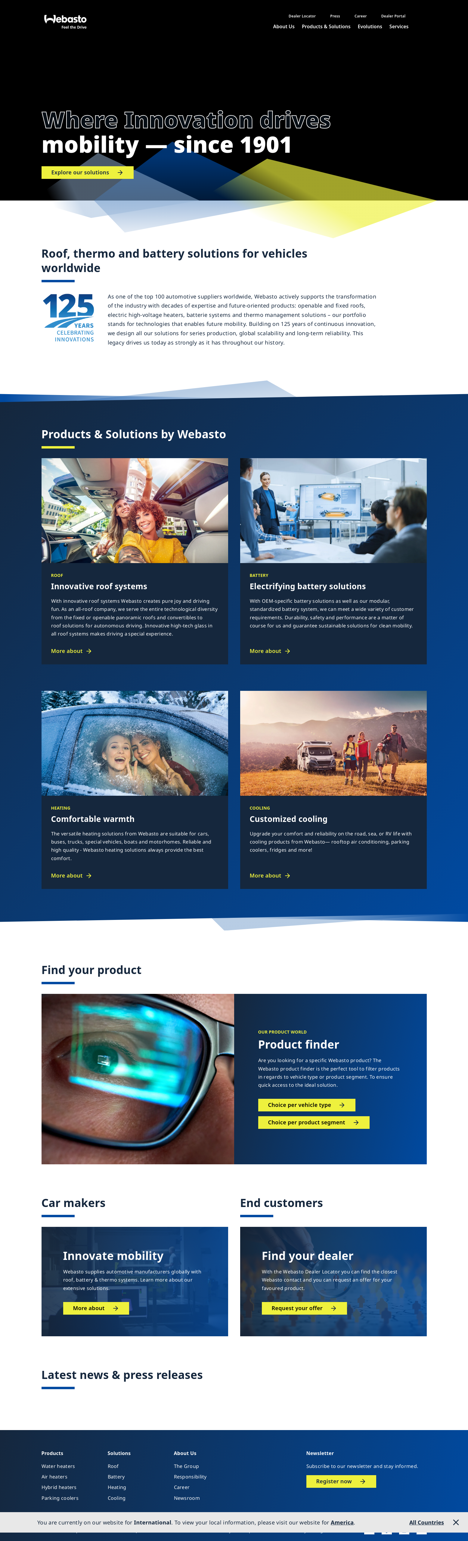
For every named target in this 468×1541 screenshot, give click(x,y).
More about (67, 651)
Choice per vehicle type (299, 1104)
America (342, 1522)
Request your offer (297, 1308)
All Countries (426, 1522)
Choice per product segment (306, 1122)
